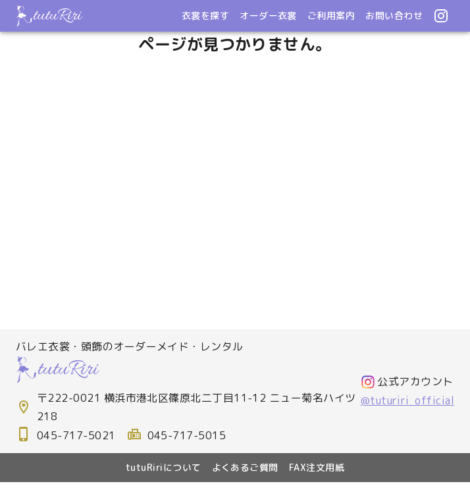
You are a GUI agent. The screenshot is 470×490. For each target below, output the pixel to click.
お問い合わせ (394, 15)
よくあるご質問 (245, 467)
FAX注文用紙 (316, 467)
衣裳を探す (205, 15)
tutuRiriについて (163, 467)
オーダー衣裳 (268, 15)
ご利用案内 (331, 15)
